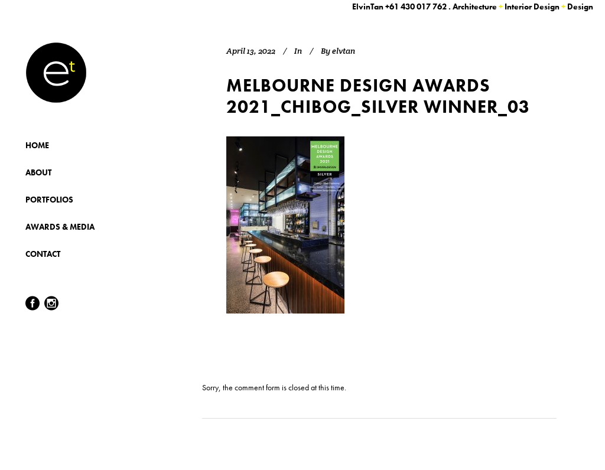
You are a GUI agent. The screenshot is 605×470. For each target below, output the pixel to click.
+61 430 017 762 (416, 6)
